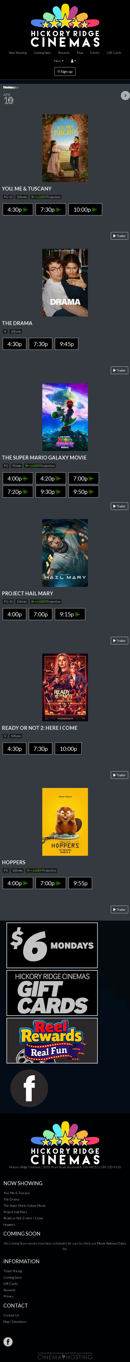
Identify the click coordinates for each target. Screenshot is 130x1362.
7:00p (83, 478)
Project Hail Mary (15, 1212)
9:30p (50, 491)
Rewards (64, 53)
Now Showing (18, 53)
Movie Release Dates (111, 1243)
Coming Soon (42, 53)
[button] (73, 61)
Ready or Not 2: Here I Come (23, 1218)
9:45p (67, 343)
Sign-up (65, 71)
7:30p (50, 209)
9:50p (83, 491)
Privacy (8, 1296)
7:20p (18, 491)
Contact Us (11, 1315)
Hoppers (9, 1224)
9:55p (80, 883)
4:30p (18, 209)
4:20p (50, 478)
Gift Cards (114, 53)
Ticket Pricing (12, 1271)
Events (95, 53)
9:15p (70, 614)
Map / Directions (15, 1322)
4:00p (18, 478)
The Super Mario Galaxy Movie (24, 1205)
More (57, 61)
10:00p (85, 209)
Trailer (119, 236)
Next (125, 95)
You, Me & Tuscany (16, 1193)
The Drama (11, 1199)
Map (80, 53)
